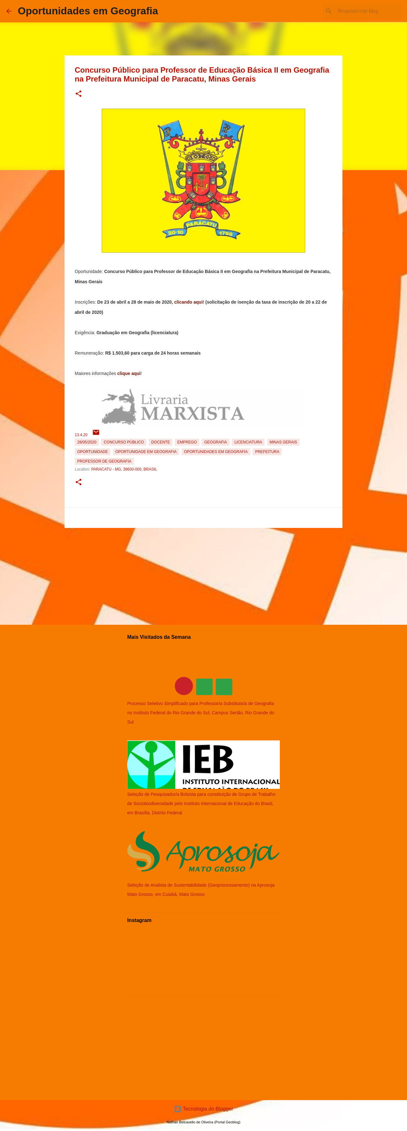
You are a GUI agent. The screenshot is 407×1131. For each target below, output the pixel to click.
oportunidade (92, 452)
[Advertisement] (203, 575)
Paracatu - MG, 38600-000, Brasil (124, 469)
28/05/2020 (86, 442)
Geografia (215, 442)
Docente (160, 442)
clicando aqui (188, 302)
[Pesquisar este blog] (368, 11)
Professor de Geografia (104, 461)
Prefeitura (267, 452)
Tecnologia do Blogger (203, 1109)
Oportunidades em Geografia (88, 11)
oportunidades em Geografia (216, 452)
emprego (187, 442)
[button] (78, 94)
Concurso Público (124, 442)
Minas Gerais (283, 442)
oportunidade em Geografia (145, 452)
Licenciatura (248, 442)
